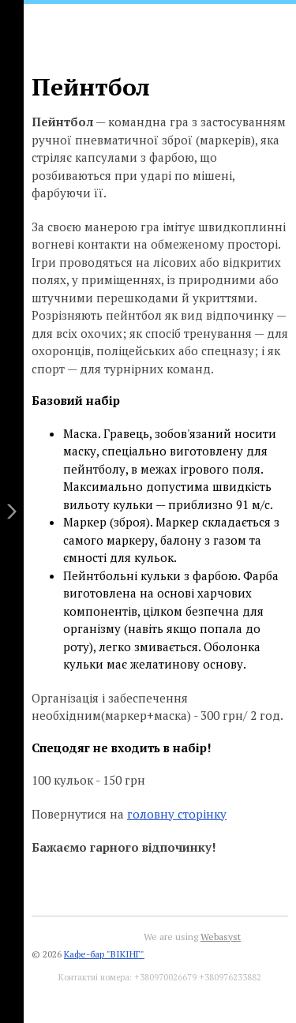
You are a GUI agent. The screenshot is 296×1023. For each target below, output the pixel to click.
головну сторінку (177, 814)
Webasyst (220, 936)
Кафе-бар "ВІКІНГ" (104, 954)
